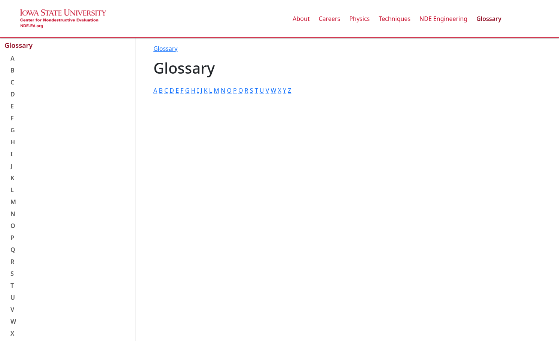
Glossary (488, 19)
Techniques (394, 19)
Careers (329, 19)
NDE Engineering (443, 19)
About (301, 19)
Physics (359, 19)
